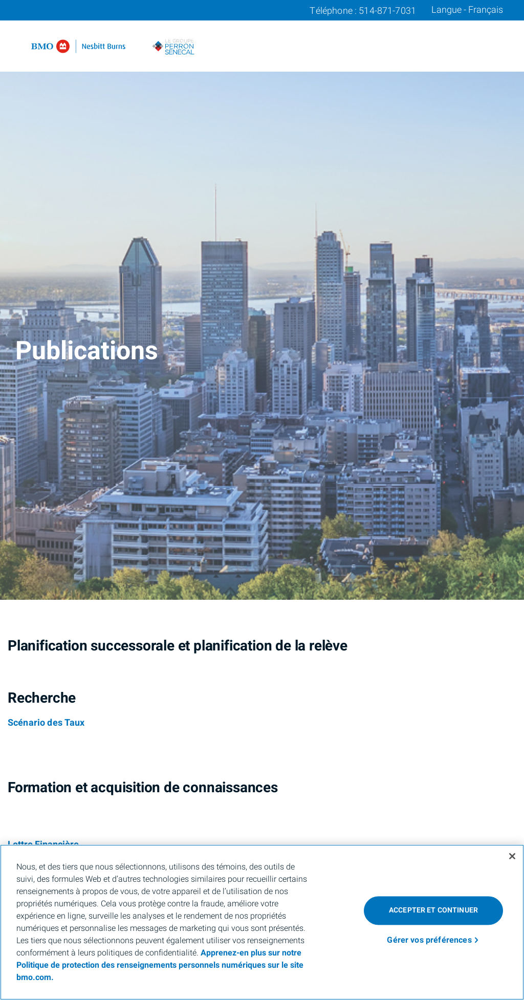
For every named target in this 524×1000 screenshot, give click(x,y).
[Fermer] (512, 856)
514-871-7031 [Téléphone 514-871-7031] (387, 11)
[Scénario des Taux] (46, 723)
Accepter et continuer (433, 910)
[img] (262, 300)
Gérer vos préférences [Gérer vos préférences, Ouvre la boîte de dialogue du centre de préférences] (429, 940)
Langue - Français (467, 10)
